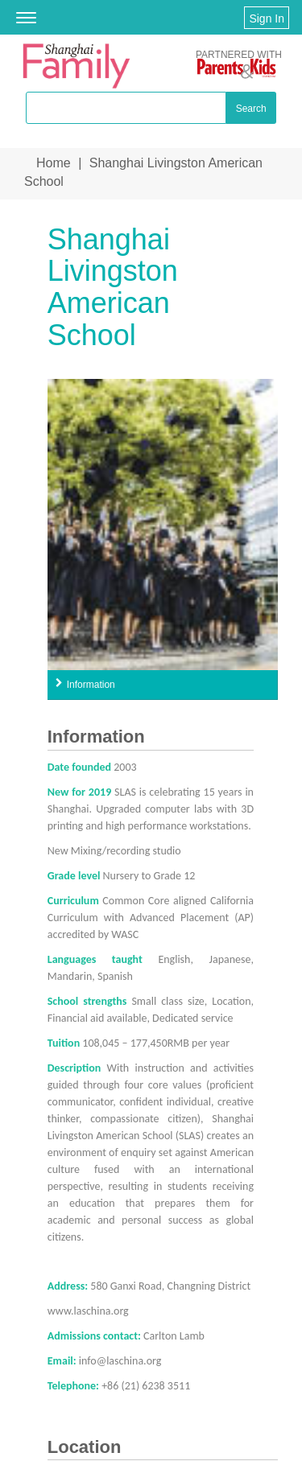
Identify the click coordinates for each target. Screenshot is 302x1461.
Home (53, 163)
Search (251, 108)
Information (91, 684)
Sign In (266, 18)
